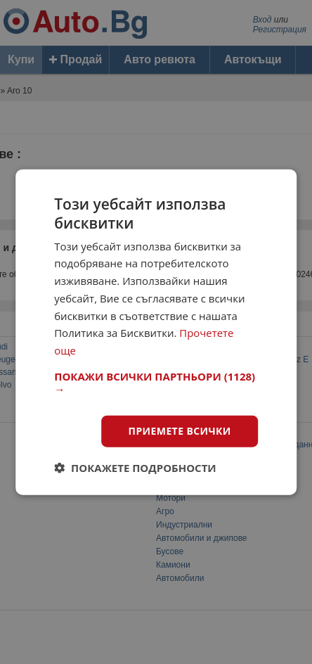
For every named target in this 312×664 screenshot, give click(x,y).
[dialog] (156, 332)
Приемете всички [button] (180, 431)
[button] (156, 382)
